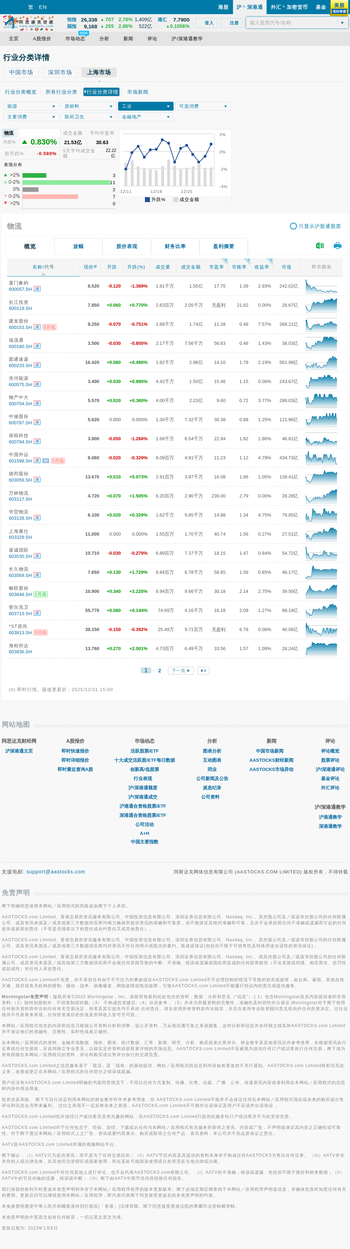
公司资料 (212, 797)
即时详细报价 (75, 760)
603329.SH (20, 537)
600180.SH (20, 346)
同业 (212, 769)
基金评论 (330, 778)
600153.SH (20, 327)
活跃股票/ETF (144, 751)
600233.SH (20, 365)
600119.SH (20, 308)
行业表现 (145, 778)
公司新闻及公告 (212, 778)
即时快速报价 (75, 751)
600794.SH (20, 441)
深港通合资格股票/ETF (144, 815)
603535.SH (20, 556)
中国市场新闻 (271, 751)
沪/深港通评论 (330, 769)
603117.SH (20, 499)
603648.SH (20, 594)
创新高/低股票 (144, 769)
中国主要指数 (144, 841)
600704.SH (20, 403)
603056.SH (20, 480)
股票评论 (330, 760)
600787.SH (20, 422)
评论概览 (330, 751)
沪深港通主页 (19, 751)
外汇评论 (330, 787)
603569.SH (20, 575)
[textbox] (297, 22)
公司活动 (144, 824)
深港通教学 (330, 826)
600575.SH (20, 384)
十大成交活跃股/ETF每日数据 (144, 760)
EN (43, 7)
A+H (144, 833)
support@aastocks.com (56, 871)
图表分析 (212, 751)
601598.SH (20, 461)
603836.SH (20, 651)
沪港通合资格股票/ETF (144, 806)
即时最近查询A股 (75, 769)
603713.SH (20, 613)
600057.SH (20, 289)
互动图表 (212, 760)
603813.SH (20, 632)
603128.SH (20, 518)
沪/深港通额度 (144, 787)
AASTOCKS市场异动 (272, 769)
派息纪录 (212, 787)
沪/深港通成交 (144, 797)
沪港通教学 (330, 817)
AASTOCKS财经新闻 (272, 760)
